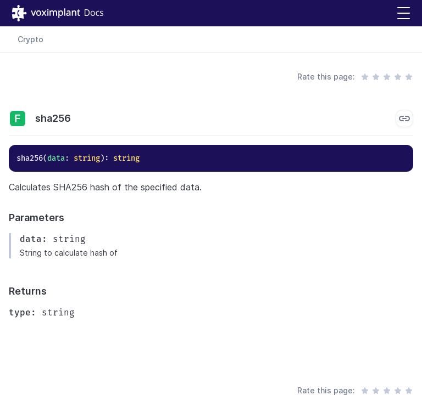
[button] (403, 13)
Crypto (30, 39)
